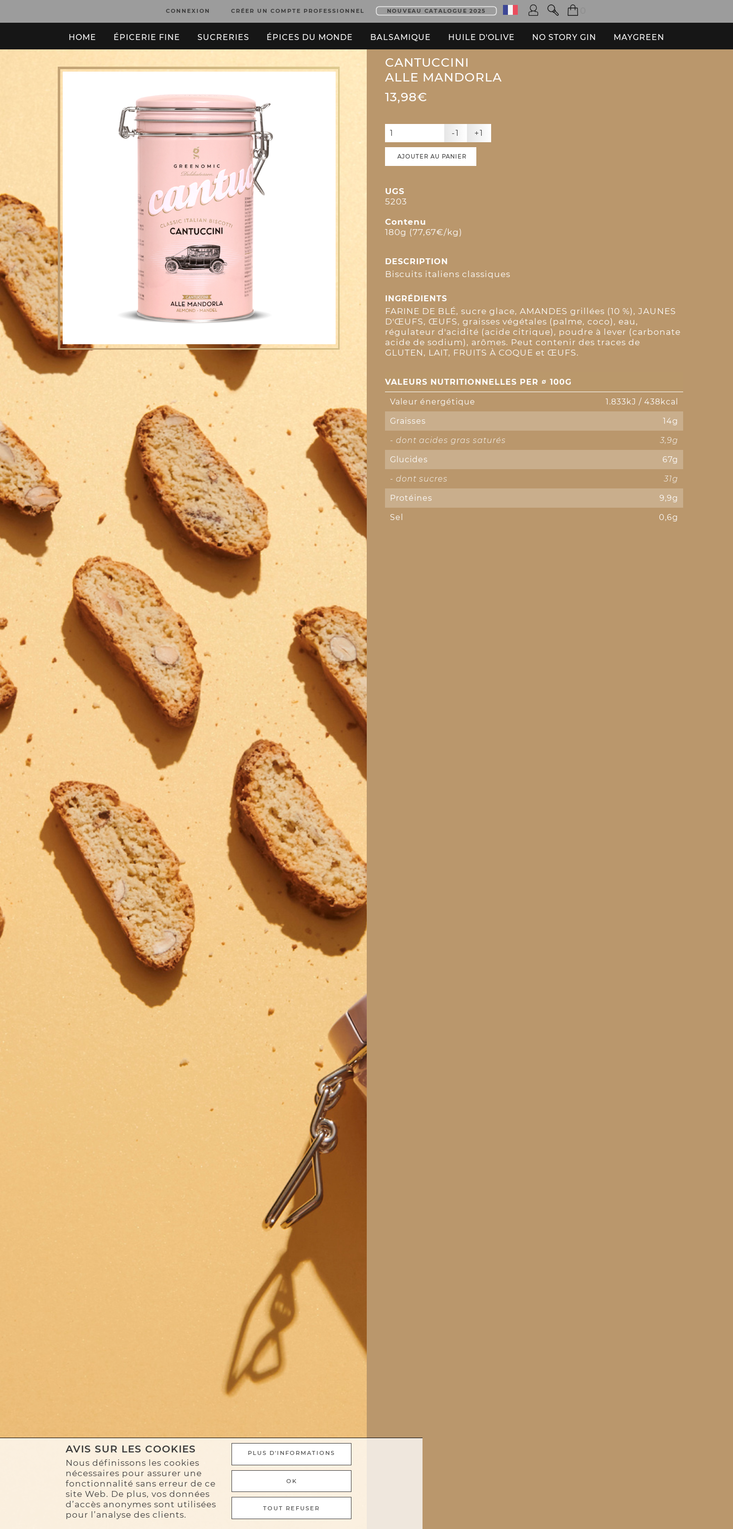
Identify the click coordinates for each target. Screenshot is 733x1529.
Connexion (188, 8)
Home (82, 32)
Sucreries (223, 32)
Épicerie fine (147, 32)
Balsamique (400, 32)
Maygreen (639, 32)
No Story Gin (564, 32)
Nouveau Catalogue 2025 (436, 8)
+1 (479, 168)
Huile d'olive (481, 32)
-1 (456, 168)
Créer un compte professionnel (298, 8)
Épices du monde (310, 32)
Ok (536, 1484)
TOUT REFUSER (536, 1509)
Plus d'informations (536, 1459)
